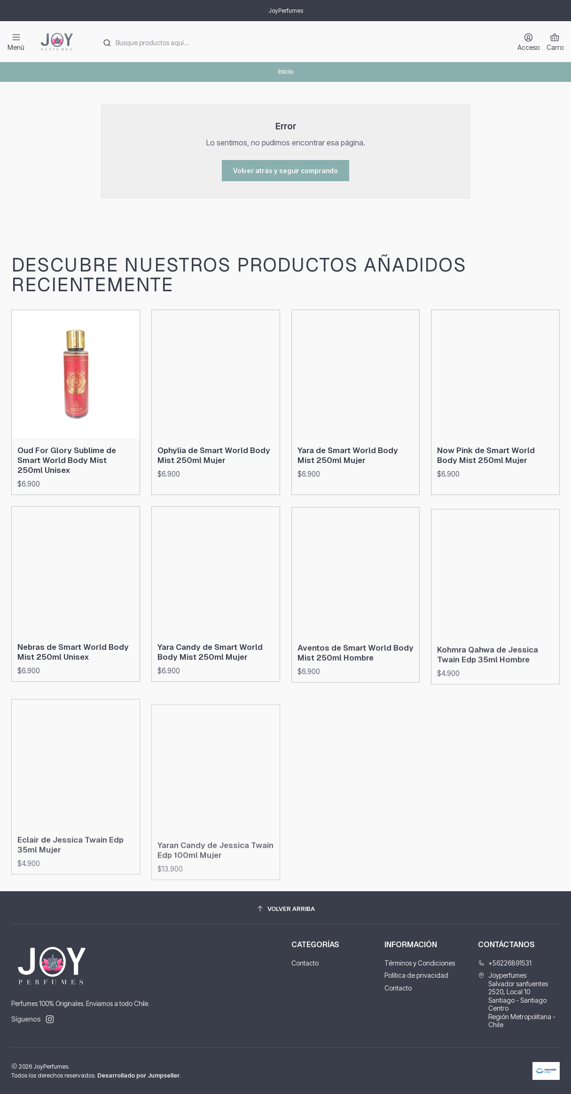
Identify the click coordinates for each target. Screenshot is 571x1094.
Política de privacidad (416, 975)
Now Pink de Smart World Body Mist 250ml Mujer (486, 501)
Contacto (305, 963)
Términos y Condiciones (419, 963)
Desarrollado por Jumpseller (138, 1075)
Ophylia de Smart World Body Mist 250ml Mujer (213, 479)
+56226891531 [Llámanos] (505, 963)
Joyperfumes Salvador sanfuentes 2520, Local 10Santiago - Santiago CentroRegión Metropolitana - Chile (516, 1000)
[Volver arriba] (285, 908)
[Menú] (16, 42)
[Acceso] (528, 42)
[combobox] (300, 41)
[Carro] (555, 42)
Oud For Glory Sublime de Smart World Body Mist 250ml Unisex (66, 474)
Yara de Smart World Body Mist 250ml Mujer (347, 492)
